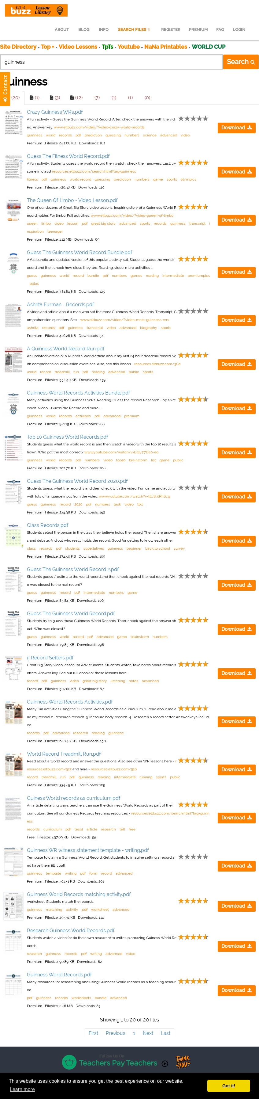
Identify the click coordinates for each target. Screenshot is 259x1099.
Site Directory (18, 47)
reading (152, 275)
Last (165, 1033)
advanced (168, 135)
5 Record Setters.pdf (50, 658)
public (134, 372)
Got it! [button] (228, 1085)
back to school (157, 548)
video (185, 135)
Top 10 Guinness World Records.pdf (67, 437)
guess (32, 275)
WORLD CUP (208, 47)
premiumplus (199, 275)
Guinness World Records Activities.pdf (70, 702)
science (150, 135)
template (53, 873)
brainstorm (138, 460)
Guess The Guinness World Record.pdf (71, 613)
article (92, 829)
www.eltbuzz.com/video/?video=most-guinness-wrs (124, 320)
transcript (197, 223)
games (136, 275)
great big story (103, 223)
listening (118, 681)
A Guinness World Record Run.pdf (66, 349)
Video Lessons (78, 47)
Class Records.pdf (47, 525)
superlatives (93, 548)
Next (148, 1033)
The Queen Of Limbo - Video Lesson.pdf (72, 200)
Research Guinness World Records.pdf (71, 930)
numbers (131, 135)
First (93, 1033)
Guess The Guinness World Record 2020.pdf (77, 481)
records (65, 135)
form (93, 873)
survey (179, 548)
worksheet (100, 909)
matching (54, 909)
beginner (134, 548)
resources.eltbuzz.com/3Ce (157, 364)
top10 (120, 460)
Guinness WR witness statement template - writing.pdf (88, 850)
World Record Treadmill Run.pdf (64, 754)
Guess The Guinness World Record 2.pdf (73, 569)
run (76, 372)
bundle (93, 275)
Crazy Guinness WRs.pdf (55, 112)
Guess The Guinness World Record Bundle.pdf (79, 252)
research (80, 733)
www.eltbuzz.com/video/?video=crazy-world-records (99, 127)
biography (148, 328)
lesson (72, 223)
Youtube (129, 47)
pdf (78, 135)
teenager (55, 231)
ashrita (33, 328)
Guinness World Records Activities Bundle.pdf (78, 393)
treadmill (62, 372)
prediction (93, 135)
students (72, 548)
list (153, 460)
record (78, 275)
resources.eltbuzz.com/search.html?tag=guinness (94, 171)
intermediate (173, 275)
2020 (78, 504)
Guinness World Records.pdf (59, 975)
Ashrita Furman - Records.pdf (60, 304)
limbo (46, 223)
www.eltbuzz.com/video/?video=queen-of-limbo (132, 215)
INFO (104, 29)
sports (172, 179)
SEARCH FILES (135, 29)
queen (32, 223)
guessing (113, 135)
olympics (188, 179)
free (132, 829)
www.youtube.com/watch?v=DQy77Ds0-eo (121, 452)
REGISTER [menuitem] (170, 29)
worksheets (81, 998)
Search (241, 62)
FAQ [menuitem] (220, 29)
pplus (34, 283)
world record (80, 179)
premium (131, 416)
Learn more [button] (22, 1089)
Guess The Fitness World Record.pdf (68, 156)
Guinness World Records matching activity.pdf (79, 894)
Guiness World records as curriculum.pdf (73, 798)
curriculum (52, 829)
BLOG (83, 29)
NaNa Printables (165, 47)
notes (133, 681)
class (31, 548)
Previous (115, 1033)
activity (72, 909)
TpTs (108, 47)
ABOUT (62, 29)
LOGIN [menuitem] (239, 29)
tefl (122, 829)
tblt (140, 504)
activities (83, 416)
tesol (79, 829)
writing (70, 873)
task (117, 504)
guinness (34, 135)
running (145, 777)
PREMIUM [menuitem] (198, 29)
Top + (47, 47)
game (158, 179)
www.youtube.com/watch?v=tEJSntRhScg (134, 496)
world (50, 135)
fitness (32, 179)
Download (236, 128)
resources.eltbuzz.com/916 (114, 769)
